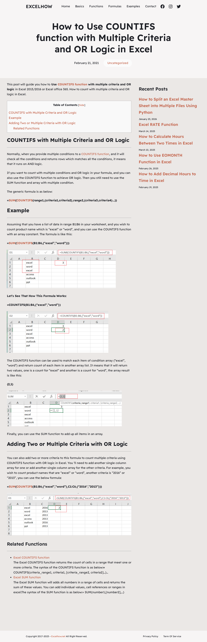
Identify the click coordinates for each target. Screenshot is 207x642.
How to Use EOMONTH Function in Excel (160, 158)
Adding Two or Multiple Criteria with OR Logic (42, 123)
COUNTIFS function (72, 84)
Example (15, 118)
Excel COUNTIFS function (31, 557)
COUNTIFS (24, 200)
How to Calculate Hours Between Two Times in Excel (166, 139)
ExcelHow (39, 6)
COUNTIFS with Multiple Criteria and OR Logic (42, 113)
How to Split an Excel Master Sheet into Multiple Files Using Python (168, 106)
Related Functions (26, 128)
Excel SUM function (27, 577)
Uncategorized (117, 63)
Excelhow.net (58, 636)
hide (81, 105)
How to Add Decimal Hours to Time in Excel (167, 177)
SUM (12, 200)
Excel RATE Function (158, 124)
